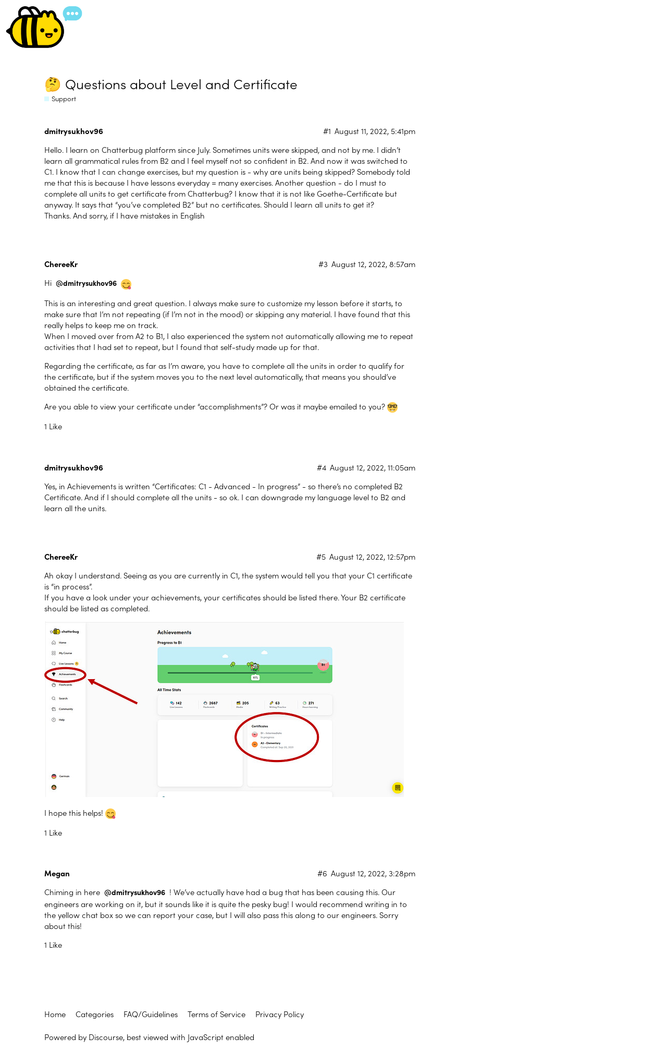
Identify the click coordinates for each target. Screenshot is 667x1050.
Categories (95, 1013)
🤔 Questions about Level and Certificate (171, 83)
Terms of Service (216, 1013)
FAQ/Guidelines (150, 1013)
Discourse (106, 1036)
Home (55, 1013)
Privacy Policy (279, 1013)
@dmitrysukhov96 (86, 283)
